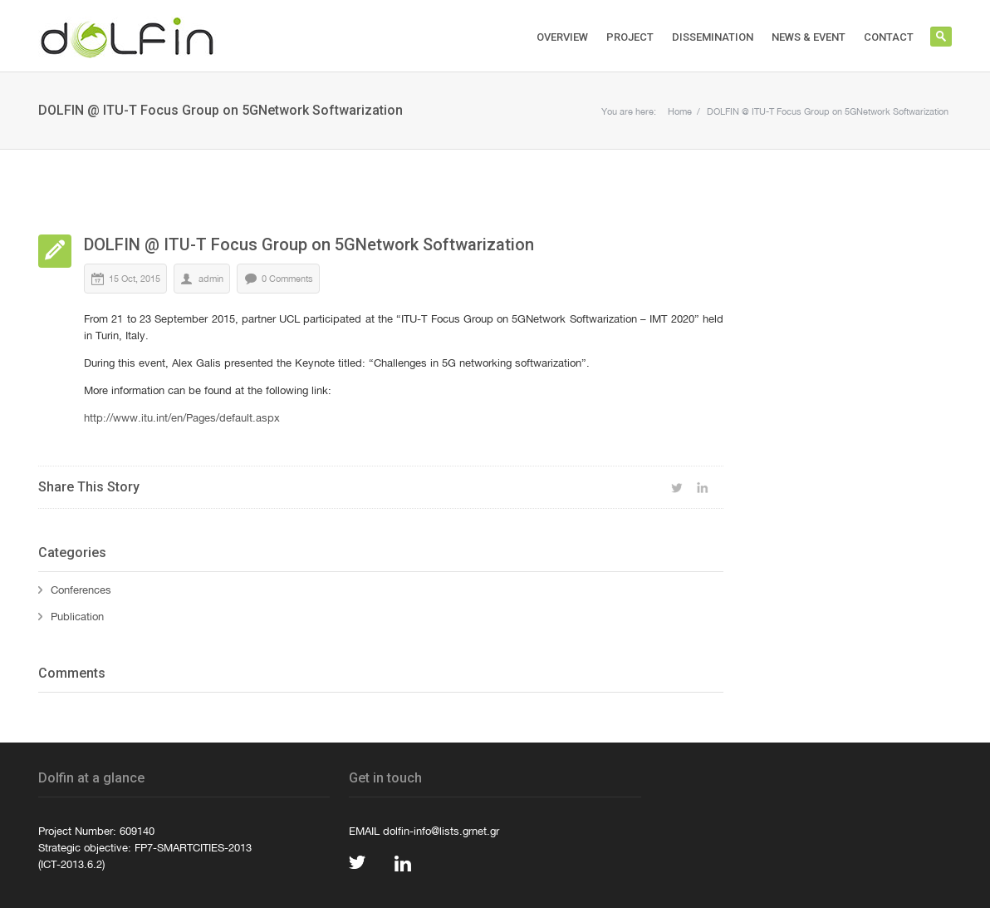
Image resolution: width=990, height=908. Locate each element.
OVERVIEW (562, 37)
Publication (77, 616)
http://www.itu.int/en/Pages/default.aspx (182, 417)
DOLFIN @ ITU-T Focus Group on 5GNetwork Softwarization (827, 111)
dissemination (712, 37)
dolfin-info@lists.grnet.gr (441, 830)
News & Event (808, 37)
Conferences (81, 589)
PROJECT (630, 37)
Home (680, 111)
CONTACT (889, 37)
